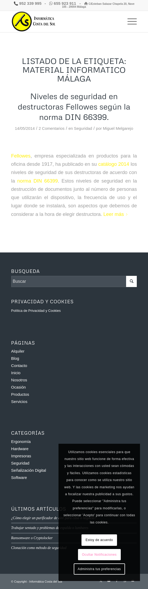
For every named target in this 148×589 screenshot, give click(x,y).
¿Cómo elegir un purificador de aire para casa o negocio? (53, 518)
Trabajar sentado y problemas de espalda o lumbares (49, 528)
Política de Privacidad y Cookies (36, 311)
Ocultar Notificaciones (99, 554)
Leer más (116, 214)
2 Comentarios (52, 128)
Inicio (16, 372)
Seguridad (83, 128)
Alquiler (18, 351)
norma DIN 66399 (37, 181)
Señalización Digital (28, 470)
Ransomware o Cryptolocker (32, 538)
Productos (20, 394)
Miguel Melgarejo (118, 128)
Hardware (20, 448)
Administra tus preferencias (99, 569)
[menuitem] (129, 21)
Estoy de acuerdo (99, 540)
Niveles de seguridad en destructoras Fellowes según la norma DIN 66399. (74, 106)
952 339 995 (28, 3)
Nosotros (19, 380)
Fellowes (21, 156)
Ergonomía (21, 441)
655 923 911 (63, 3)
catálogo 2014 (113, 164)
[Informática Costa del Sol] (61, 21)
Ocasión (18, 387)
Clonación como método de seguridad (39, 548)
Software (19, 477)
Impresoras (21, 456)
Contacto (19, 365)
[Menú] (129, 21)
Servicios (19, 401)
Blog (15, 358)
